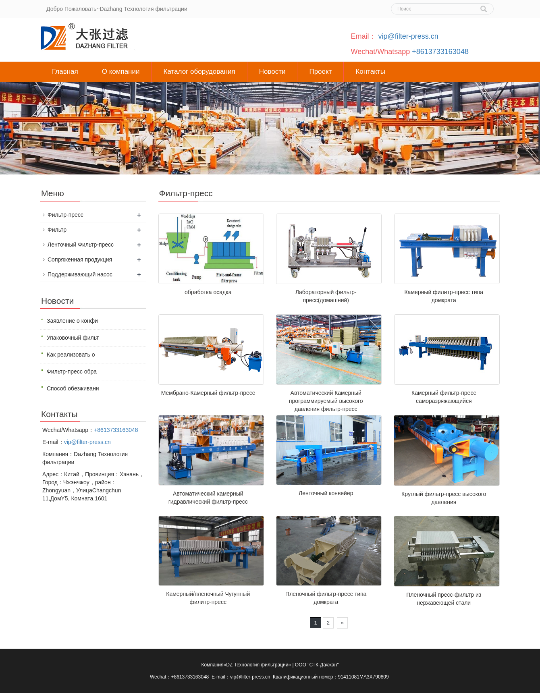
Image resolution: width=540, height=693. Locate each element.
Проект (320, 71)
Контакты (370, 71)
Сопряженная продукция (80, 259)
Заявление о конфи (72, 320)
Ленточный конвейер (326, 493)
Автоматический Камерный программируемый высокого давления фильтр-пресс (326, 401)
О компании (121, 71)
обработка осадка (208, 292)
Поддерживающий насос (80, 274)
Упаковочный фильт (73, 337)
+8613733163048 (440, 52)
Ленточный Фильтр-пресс (81, 244)
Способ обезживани (73, 388)
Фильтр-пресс (65, 215)
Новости (272, 71)
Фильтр (57, 229)
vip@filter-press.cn (408, 36)
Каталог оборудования (199, 71)
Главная (65, 71)
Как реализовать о (71, 354)
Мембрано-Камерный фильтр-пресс (208, 393)
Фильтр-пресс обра (72, 371)
